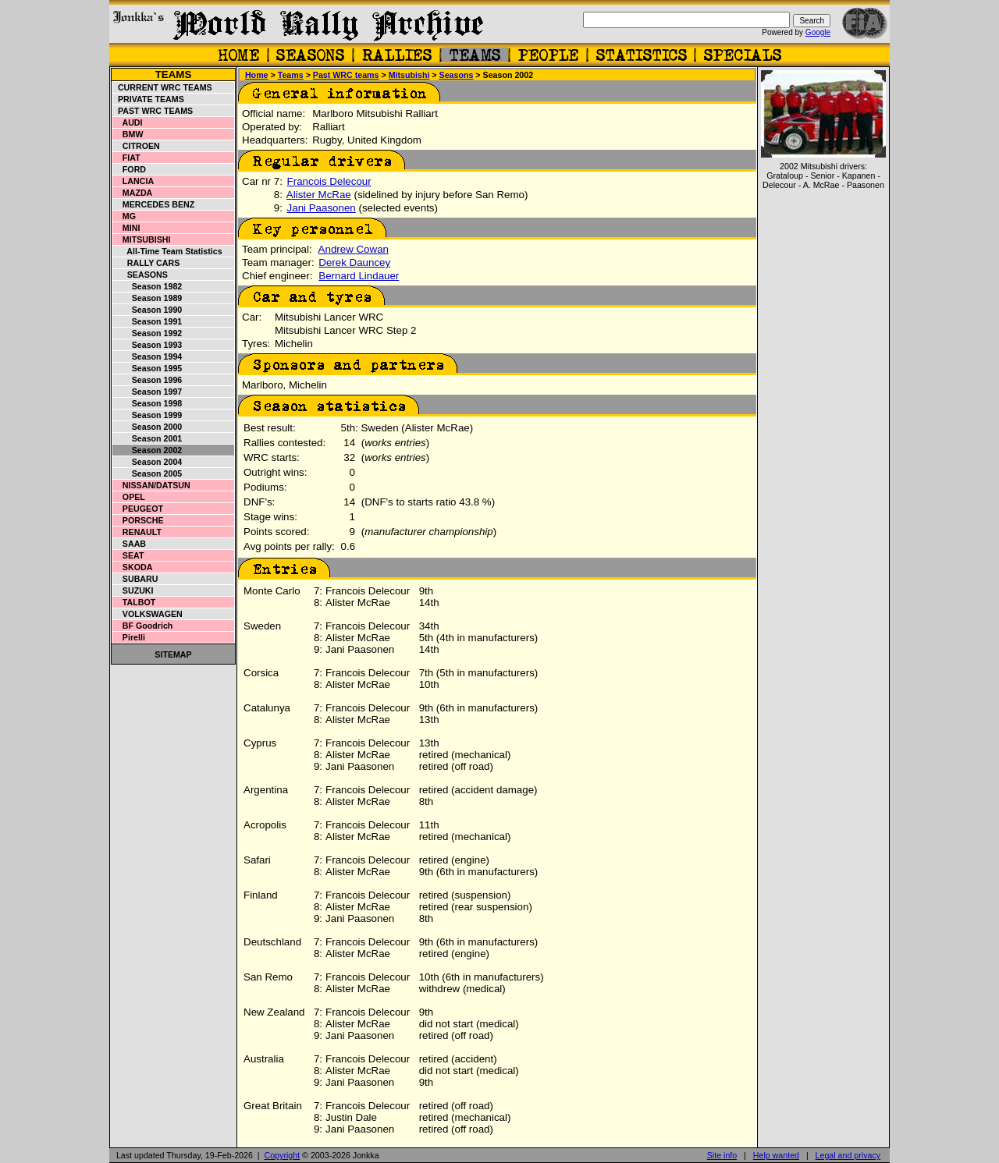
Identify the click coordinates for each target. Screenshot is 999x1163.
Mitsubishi (141, 239)
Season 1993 (147, 344)
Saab (129, 543)
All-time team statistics (167, 251)
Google (817, 32)
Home (256, 75)
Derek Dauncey (354, 262)
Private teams (148, 99)
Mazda (132, 192)
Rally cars (146, 263)
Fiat (126, 157)
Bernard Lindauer (358, 276)
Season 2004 (147, 461)
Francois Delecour (329, 181)
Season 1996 (147, 380)
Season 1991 (147, 321)
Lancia (133, 181)
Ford (129, 169)
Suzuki (133, 590)
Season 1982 (147, 286)
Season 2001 (147, 438)
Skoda (132, 567)
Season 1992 (147, 333)
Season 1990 (147, 309)
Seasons (140, 274)
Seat (128, 555)
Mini (126, 227)
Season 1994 (147, 356)
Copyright (282, 1155)
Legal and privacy (848, 1155)
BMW (128, 134)
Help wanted (776, 1155)
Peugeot (138, 508)
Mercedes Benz (153, 204)
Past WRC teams (153, 110)
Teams (173, 74)
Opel (129, 497)
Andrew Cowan (353, 249)
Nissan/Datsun (151, 485)
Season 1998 (147, 403)
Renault (137, 532)
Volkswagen (148, 614)
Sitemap (173, 654)
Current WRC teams (162, 87)
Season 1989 (147, 298)
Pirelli (129, 637)
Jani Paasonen (321, 208)
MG (124, 216)
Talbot (134, 602)
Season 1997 (147, 391)
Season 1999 (147, 415)
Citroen (136, 146)
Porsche (138, 520)
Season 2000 (147, 426)
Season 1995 (147, 368)
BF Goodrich (142, 625)
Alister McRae (318, 194)
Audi (128, 122)
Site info (722, 1155)
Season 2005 (147, 473)
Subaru (135, 578)
